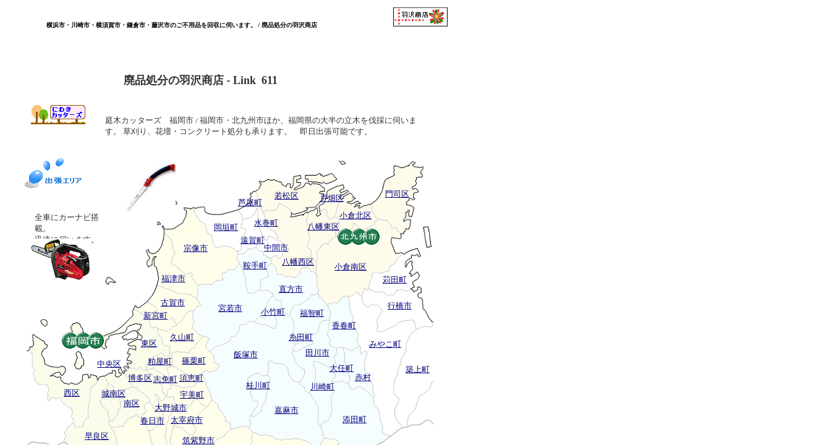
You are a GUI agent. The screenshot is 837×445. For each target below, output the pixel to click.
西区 (72, 392)
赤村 (363, 377)
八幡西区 (298, 261)
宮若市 (230, 308)
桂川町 (258, 385)
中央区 (109, 363)
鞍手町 (255, 265)
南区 (132, 403)
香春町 (344, 325)
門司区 (397, 193)
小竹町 (273, 311)
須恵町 (191, 378)
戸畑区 (332, 198)
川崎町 (322, 386)
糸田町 (301, 337)
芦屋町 (250, 202)
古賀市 (173, 302)
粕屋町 (160, 361)
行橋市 (400, 305)
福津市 (173, 278)
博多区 (140, 378)
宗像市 (196, 248)
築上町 (418, 369)
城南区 (113, 393)
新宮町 (155, 315)
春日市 (152, 420)
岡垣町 (226, 227)
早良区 (97, 436)
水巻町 (266, 222)
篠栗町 (194, 360)
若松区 (286, 195)
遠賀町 (252, 240)
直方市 (291, 289)
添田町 (354, 419)
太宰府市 (187, 420)
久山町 (182, 337)
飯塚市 (246, 354)
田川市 (317, 352)
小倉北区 (355, 215)
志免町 (165, 379)
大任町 (341, 368)
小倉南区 (350, 266)
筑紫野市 (198, 440)
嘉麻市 (286, 410)
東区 (149, 343)
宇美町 (192, 394)
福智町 (312, 313)
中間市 (276, 247)
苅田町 (395, 279)
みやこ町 (385, 344)
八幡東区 (323, 226)
